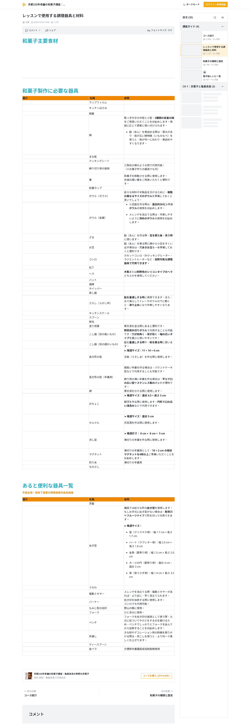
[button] (191, 4)
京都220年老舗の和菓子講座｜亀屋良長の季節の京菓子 (61, 673)
